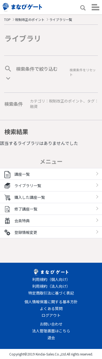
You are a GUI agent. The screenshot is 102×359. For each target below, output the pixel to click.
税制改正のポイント (30, 19)
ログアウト (51, 315)
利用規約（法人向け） (51, 286)
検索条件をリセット (83, 72)
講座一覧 (17, 174)
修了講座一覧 (20, 209)
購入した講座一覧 (24, 197)
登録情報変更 (20, 232)
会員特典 (17, 221)
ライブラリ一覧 (22, 185)
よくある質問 (51, 308)
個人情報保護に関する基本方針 (51, 301)
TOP (7, 19)
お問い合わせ (51, 324)
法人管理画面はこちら (51, 330)
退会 (51, 337)
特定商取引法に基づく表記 (51, 293)
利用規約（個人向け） (51, 279)
